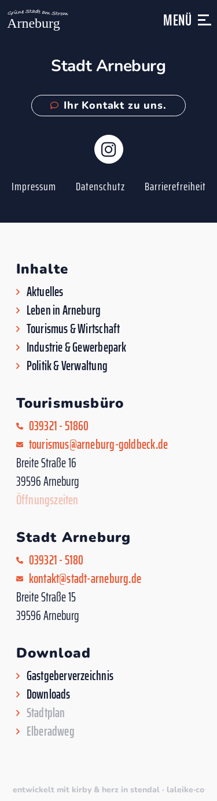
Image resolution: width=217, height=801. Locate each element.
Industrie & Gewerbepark (77, 347)
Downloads (49, 694)
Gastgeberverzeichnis (70, 676)
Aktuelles (45, 292)
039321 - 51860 (59, 426)
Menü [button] (177, 20)
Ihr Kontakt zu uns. (108, 105)
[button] (205, 25)
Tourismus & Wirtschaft (73, 329)
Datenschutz (100, 186)
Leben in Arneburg (64, 310)
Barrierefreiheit (175, 186)
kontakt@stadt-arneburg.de (85, 579)
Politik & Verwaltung (67, 366)
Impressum (34, 186)
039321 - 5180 (56, 560)
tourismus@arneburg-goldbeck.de (98, 444)
